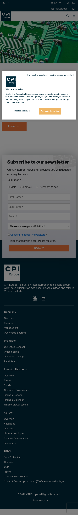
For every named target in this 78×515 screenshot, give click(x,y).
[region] (39, 95)
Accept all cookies (50, 111)
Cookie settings (22, 111)
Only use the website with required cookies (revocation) (50, 75)
